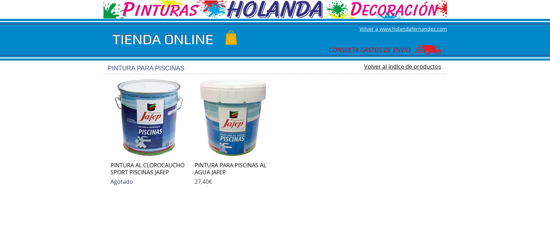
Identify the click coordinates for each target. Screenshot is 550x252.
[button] (231, 37)
